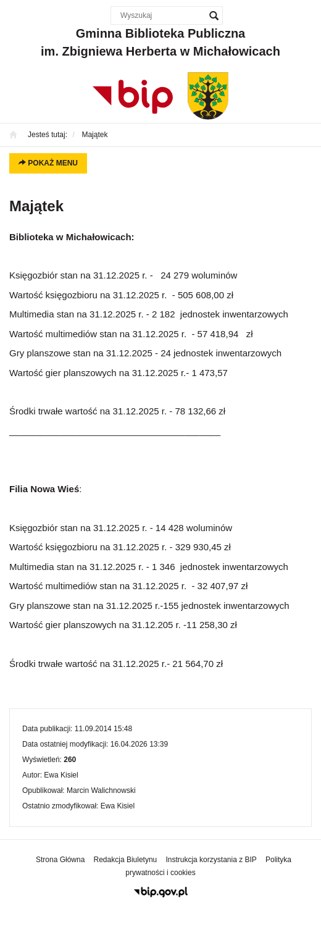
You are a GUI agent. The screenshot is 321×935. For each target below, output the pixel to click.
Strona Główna (60, 859)
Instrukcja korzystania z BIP (210, 859)
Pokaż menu (48, 163)
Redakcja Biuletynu (125, 859)
